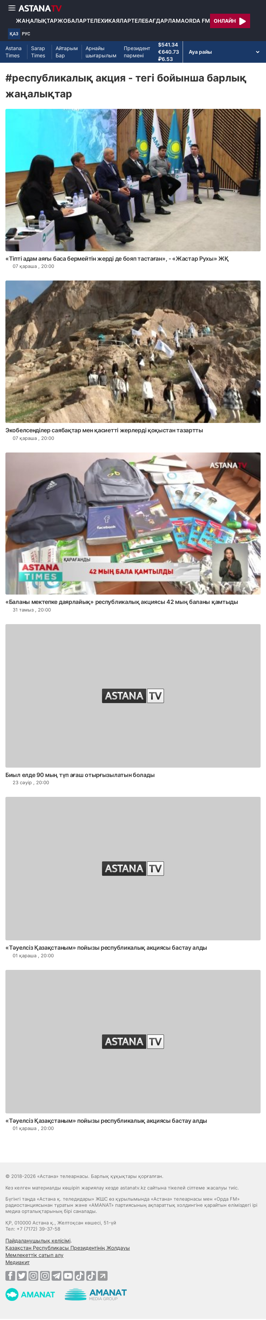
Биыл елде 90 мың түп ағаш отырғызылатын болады (79, 774)
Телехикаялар (109, 20)
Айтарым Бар (67, 51)
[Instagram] (33, 1276)
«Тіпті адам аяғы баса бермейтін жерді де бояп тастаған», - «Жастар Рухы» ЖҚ (117, 258)
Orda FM (197, 20)
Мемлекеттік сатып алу (34, 1255)
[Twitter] (22, 1276)
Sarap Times (38, 51)
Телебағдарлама (158, 20)
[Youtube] (68, 1276)
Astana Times (13, 51)
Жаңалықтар (36, 20)
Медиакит (17, 1262)
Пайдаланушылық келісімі (37, 1240)
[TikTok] (79, 1276)
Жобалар (72, 20)
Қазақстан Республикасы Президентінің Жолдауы (67, 1248)
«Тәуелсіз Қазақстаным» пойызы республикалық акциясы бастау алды (106, 947)
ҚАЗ (14, 33)
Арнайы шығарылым (101, 51)
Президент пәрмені (137, 51)
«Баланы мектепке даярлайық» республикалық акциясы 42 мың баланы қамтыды (121, 601)
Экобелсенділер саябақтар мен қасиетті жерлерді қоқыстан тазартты (104, 430)
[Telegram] (56, 1276)
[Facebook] (10, 1276)
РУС (26, 33)
